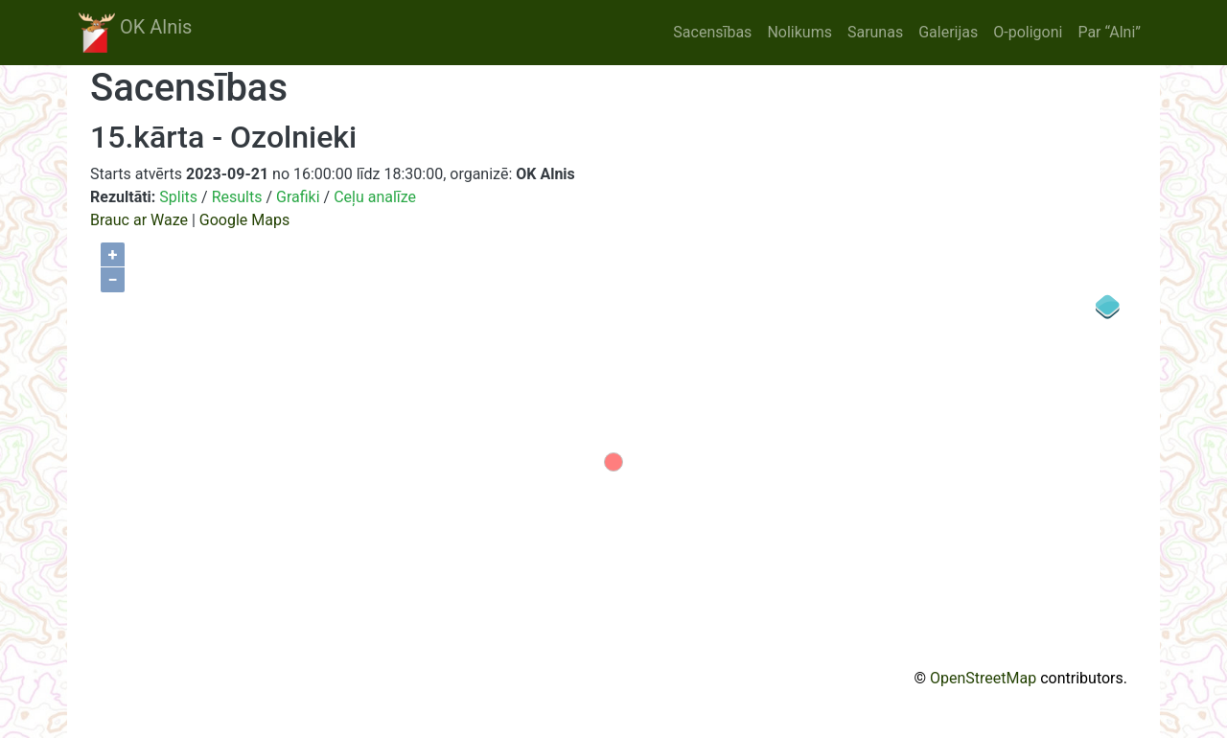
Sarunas (875, 32)
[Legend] (1108, 306)
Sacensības (712, 32)
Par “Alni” (1109, 32)
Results (237, 197)
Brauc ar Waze (139, 220)
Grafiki (298, 197)
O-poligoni (1027, 32)
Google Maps (244, 220)
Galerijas (948, 32)
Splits (178, 197)
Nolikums (799, 32)
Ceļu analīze (375, 197)
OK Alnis (135, 32)
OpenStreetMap (983, 678)
